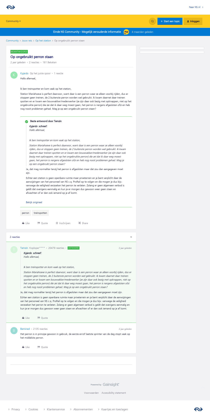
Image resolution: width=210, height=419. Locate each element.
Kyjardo (24, 73)
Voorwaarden (91, 392)
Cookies (33, 409)
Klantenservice (56, 409)
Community (12, 40)
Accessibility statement (114, 392)
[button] (169, 21)
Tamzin (24, 248)
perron (25, 212)
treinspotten (40, 212)
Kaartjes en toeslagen (114, 409)
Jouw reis (27, 40)
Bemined (25, 328)
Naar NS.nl (194, 7)
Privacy (15, 409)
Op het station (43, 40)
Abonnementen (83, 409)
